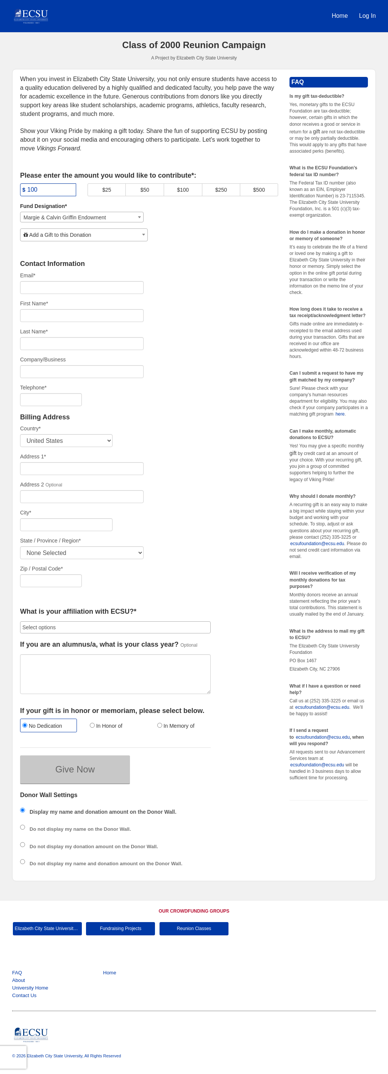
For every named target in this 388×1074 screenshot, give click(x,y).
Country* (30, 428)
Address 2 (32, 485)
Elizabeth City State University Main (48, 928)
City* (25, 513)
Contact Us (24, 995)
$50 (145, 190)
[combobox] (82, 217)
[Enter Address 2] (82, 496)
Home (340, 16)
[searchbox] (115, 627)
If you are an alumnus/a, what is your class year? (99, 644)
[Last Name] (82, 343)
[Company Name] (82, 371)
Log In (367, 16)
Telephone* (33, 388)
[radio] (48, 726)
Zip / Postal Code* (41, 569)
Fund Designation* (43, 206)
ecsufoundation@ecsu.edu (317, 543)
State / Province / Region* (50, 541)
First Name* (34, 303)
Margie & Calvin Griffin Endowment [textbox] (64, 217)
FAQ (17, 973)
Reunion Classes (194, 928)
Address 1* (33, 456)
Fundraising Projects (120, 928)
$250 (221, 190)
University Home (30, 988)
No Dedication (42, 726)
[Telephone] (51, 399)
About (18, 980)
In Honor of (106, 726)
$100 (183, 190)
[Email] (82, 287)
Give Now (75, 769)
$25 (106, 190)
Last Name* (34, 331)
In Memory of (176, 726)
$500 (259, 190)
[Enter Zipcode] (51, 580)
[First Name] (82, 315)
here (339, 414)
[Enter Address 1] (82, 468)
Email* (27, 275)
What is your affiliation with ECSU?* (78, 611)
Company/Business (43, 359)
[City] (66, 524)
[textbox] (83, 235)
